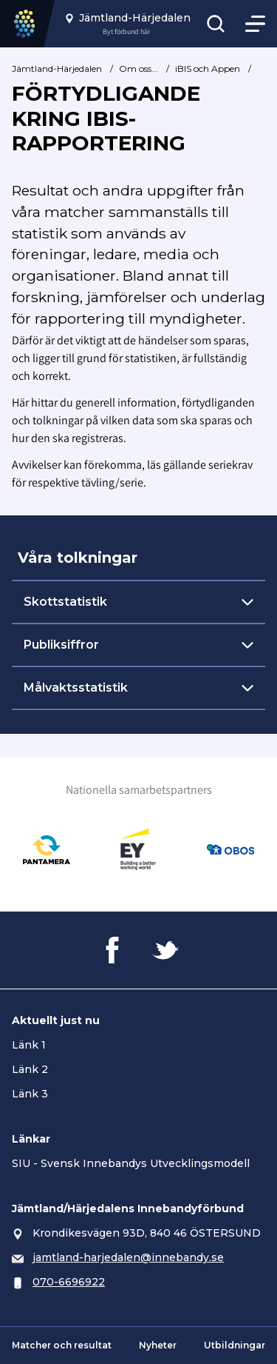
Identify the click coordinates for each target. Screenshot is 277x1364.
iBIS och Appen (207, 68)
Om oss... (138, 68)
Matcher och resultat (62, 1345)
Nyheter (158, 1345)
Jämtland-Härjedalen (57, 68)
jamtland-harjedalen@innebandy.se (128, 1257)
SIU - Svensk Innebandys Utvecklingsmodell (131, 1163)
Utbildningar (234, 1345)
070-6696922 (69, 1281)
